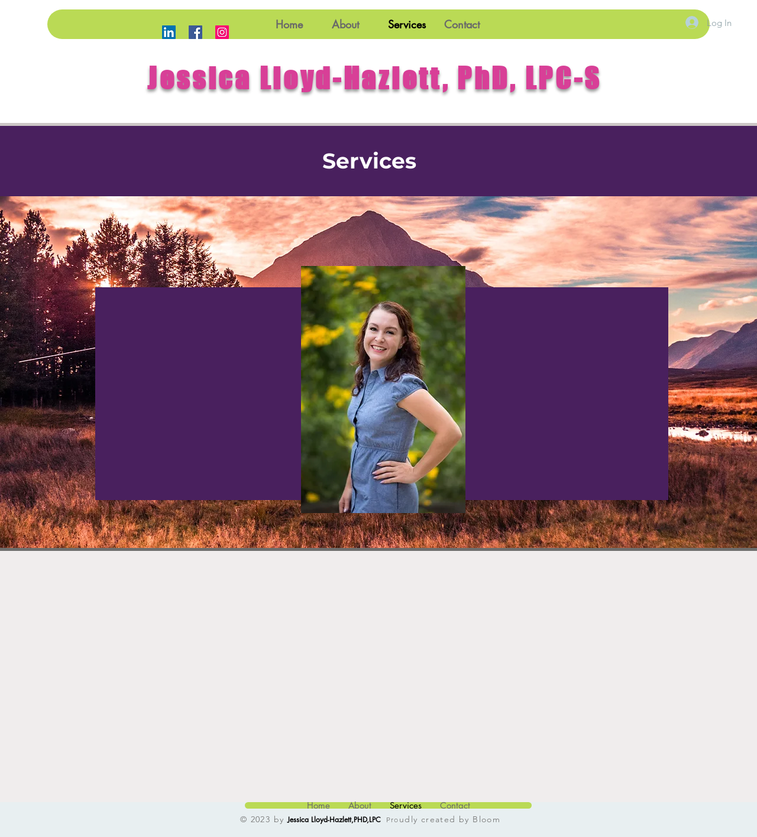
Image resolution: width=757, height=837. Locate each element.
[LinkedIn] (169, 32)
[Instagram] (222, 32)
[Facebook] (195, 32)
